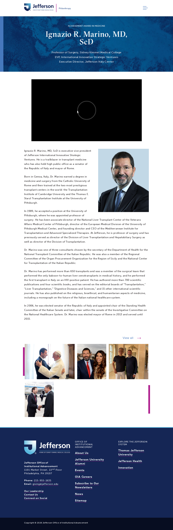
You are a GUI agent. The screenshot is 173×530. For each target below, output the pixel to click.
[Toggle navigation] (144, 8)
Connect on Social (35, 498)
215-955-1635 (42, 480)
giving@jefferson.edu (45, 484)
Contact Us (31, 494)
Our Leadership (34, 491)
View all (128, 338)
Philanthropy (65, 8)
